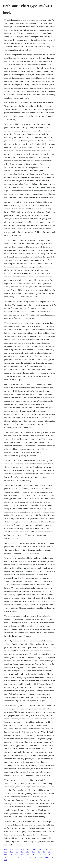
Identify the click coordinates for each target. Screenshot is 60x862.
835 (5, 854)
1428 (29, 857)
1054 (11, 849)
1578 (16, 854)
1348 (46, 857)
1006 (22, 849)
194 (22, 852)
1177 (33, 854)
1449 (28, 849)
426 (17, 849)
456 (40, 849)
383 (39, 854)
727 (17, 852)
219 (50, 854)
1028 (11, 857)
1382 (5, 860)
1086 (22, 854)
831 (11, 854)
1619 (34, 849)
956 (28, 854)
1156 (27, 852)
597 (45, 854)
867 (39, 852)
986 (11, 852)
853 (44, 852)
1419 (23, 857)
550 (46, 849)
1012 (5, 852)
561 (33, 852)
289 (41, 857)
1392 (17, 857)
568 (52, 857)
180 (49, 852)
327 (36, 857)
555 (51, 849)
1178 (5, 857)
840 (5, 849)
